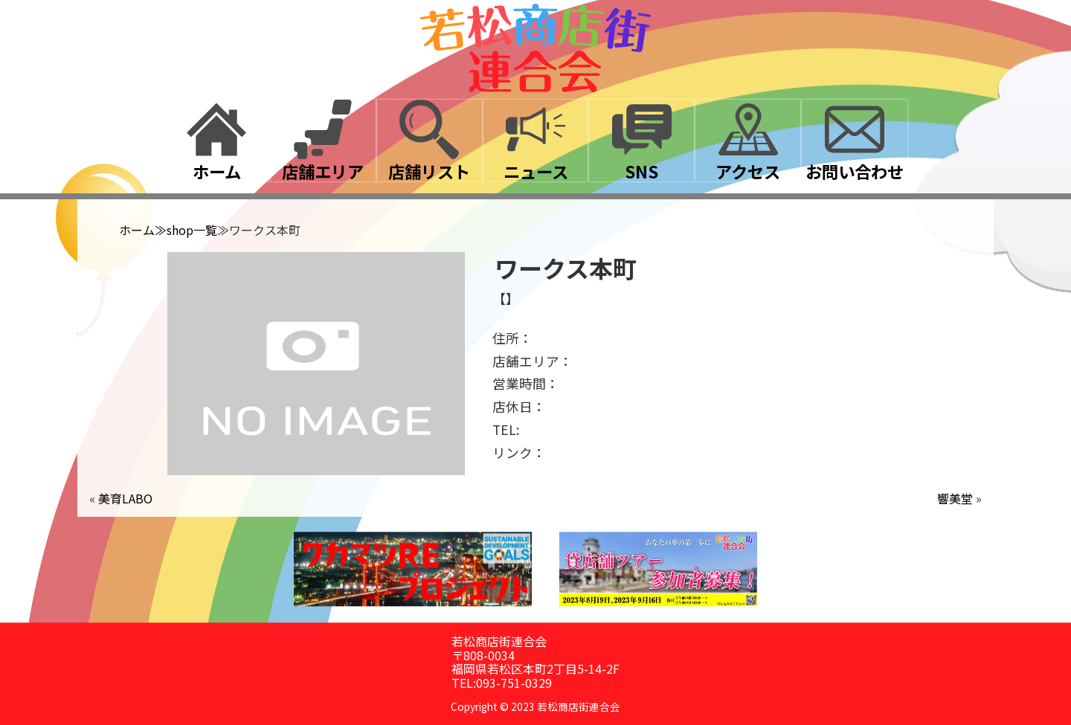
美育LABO (125, 498)
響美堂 (955, 498)
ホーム (137, 230)
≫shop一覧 (186, 230)
